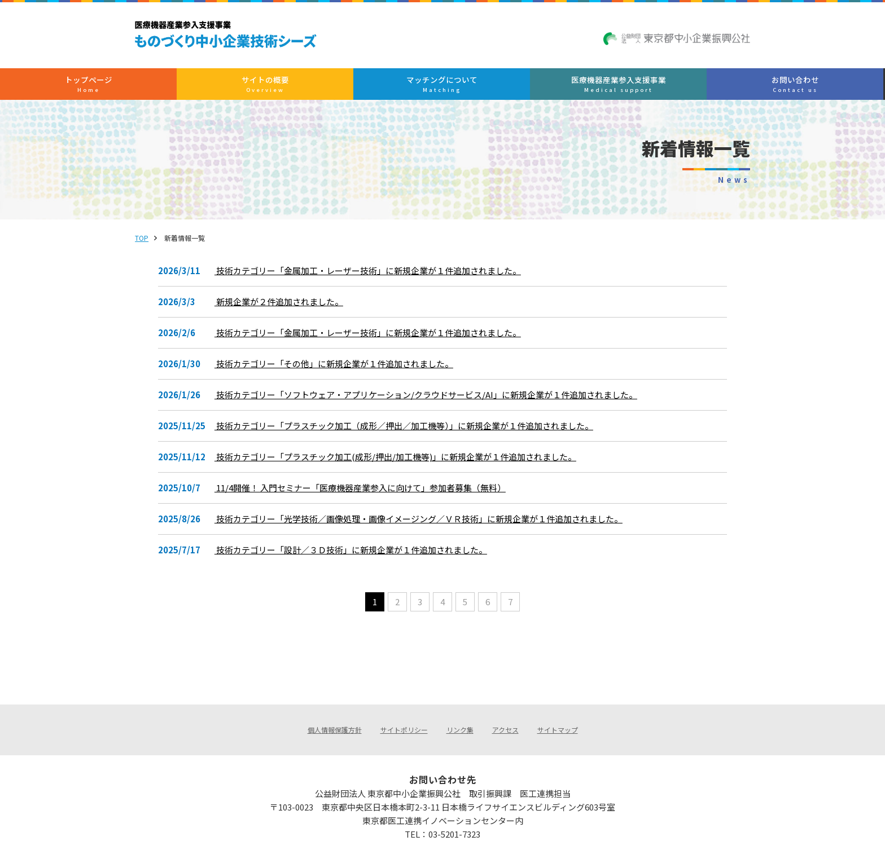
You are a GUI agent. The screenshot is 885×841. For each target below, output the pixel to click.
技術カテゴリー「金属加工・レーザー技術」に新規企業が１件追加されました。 (370, 276)
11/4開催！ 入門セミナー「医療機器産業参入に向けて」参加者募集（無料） (362, 493)
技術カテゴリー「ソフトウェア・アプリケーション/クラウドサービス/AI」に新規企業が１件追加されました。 (428, 400)
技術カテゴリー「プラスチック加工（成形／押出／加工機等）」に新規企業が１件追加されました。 (406, 431)
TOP (167, 243)
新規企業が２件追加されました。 (281, 307)
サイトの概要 (328, 87)
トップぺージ (216, 87)
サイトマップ (557, 710)
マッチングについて (441, 87)
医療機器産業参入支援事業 (554, 87)
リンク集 (460, 710)
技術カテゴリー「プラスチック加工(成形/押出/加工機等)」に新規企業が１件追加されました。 (398, 462)
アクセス (505, 710)
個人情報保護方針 (335, 710)
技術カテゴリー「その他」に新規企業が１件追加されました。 (336, 369)
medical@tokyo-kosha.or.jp (460, 817)
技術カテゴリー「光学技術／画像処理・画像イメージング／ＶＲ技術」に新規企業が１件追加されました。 (421, 524)
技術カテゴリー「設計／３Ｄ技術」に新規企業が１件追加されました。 (353, 555)
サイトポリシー (404, 710)
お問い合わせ (667, 87)
